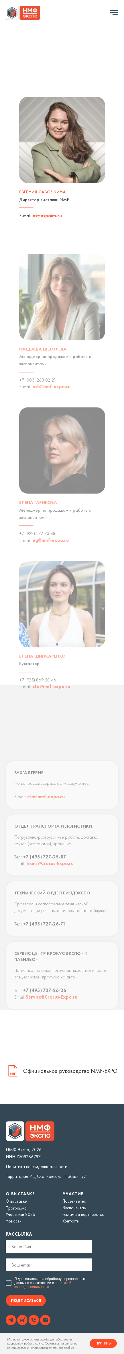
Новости (13, 1221)
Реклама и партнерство (83, 1214)
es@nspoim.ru (47, 218)
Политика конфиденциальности (36, 1166)
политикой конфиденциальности (42, 1285)
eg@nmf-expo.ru (51, 547)
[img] (11, 1320)
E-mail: (25, 218)
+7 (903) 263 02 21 (37, 387)
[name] (49, 1246)
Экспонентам (74, 1208)
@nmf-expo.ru (55, 394)
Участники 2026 (20, 1214)
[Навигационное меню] (114, 13)
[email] (49, 1264)
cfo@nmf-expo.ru (51, 694)
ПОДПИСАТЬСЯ (26, 1300)
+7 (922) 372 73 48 (37, 541)
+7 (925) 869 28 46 (37, 687)
